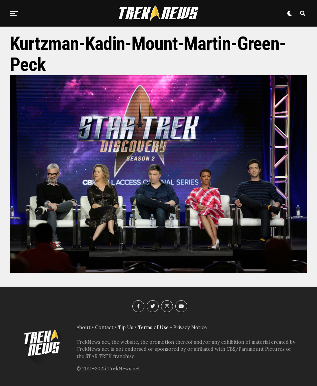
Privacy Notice (190, 327)
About (83, 327)
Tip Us (125, 327)
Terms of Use (153, 327)
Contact (104, 327)
